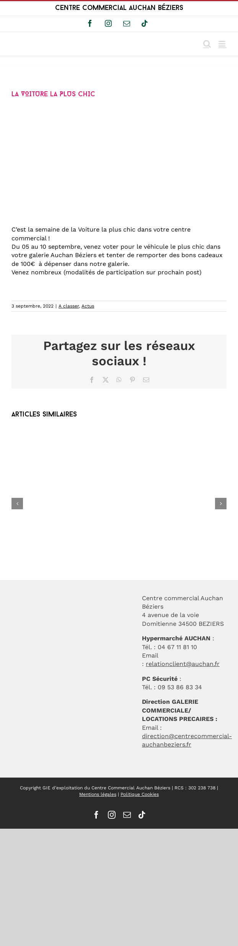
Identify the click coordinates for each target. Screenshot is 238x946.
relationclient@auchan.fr (183, 663)
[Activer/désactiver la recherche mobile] (207, 44)
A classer (69, 306)
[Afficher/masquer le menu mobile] (222, 44)
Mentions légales (97, 794)
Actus (88, 306)
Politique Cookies (140, 794)
